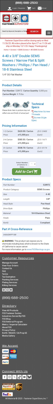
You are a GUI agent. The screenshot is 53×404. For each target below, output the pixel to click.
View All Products (10, 310)
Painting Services (10, 280)
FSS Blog (6, 319)
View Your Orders (10, 265)
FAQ (4, 271)
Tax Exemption (8, 277)
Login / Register (18, 8)
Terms (5, 274)
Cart (33, 8)
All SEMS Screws (37, 50)
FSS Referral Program (12, 322)
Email (44, 8)
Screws (13, 50)
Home (6, 50)
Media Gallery (8, 336)
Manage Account (10, 263)
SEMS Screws (23, 50)
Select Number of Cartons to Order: (22, 165)
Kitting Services (9, 285)
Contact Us (7, 268)
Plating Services (9, 282)
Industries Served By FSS (13, 316)
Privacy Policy (8, 330)
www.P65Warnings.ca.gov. (38, 249)
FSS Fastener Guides (11, 313)
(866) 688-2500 (26, 3)
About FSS (7, 327)
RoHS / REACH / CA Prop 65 (14, 333)
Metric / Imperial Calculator (14, 324)
